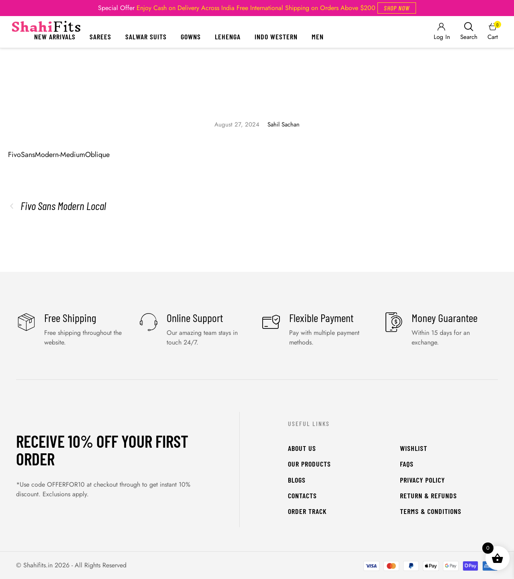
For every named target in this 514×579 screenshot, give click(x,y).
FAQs (407, 463)
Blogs (297, 479)
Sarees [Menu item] (100, 36)
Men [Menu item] (318, 36)
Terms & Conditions (430, 511)
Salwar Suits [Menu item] (146, 36)
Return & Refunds (428, 495)
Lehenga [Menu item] (228, 36)
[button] (396, 8)
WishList (413, 448)
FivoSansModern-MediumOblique (59, 154)
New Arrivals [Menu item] (55, 36)
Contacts (302, 495)
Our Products (309, 463)
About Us (302, 448)
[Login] (441, 32)
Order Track (307, 511)
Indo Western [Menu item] (276, 36)
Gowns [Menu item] (191, 36)
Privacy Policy (422, 479)
